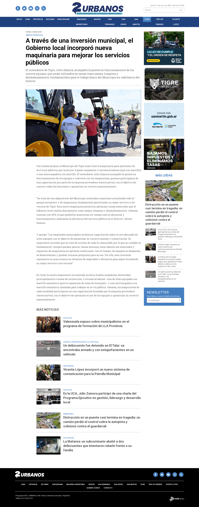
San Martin (136, 21)
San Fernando (110, 21)
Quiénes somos (93, 488)
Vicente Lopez (176, 21)
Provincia (38, 19)
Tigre (147, 19)
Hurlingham (63, 19)
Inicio (19, 19)
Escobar (50, 19)
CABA (27, 19)
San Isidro (123, 21)
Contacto (108, 488)
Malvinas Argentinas (81, 21)
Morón (97, 19)
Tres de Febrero (160, 21)
